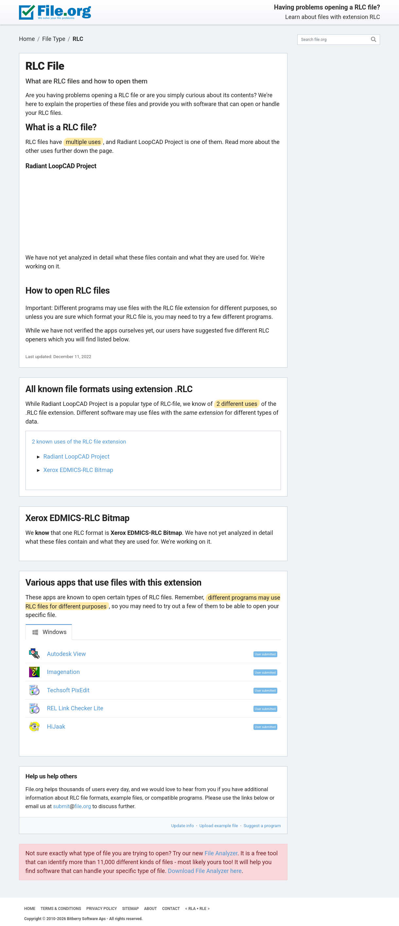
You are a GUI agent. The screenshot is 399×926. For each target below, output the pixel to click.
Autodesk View (66, 653)
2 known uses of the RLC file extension (79, 441)
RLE (203, 908)
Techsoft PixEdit (68, 690)
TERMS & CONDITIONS (61, 908)
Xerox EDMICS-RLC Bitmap (78, 469)
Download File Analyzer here (205, 870)
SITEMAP (130, 908)
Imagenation (63, 671)
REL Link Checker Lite (75, 708)
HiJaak (56, 726)
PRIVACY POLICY (101, 908)
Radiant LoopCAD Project (76, 456)
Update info (182, 825)
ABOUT (150, 908)
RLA (192, 908)
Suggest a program (262, 825)
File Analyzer (221, 853)
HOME (29, 908)
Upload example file (219, 825)
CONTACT (171, 908)
